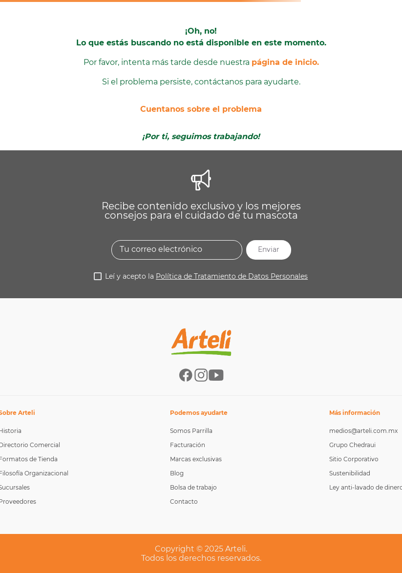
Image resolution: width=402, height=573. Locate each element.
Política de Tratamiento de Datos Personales (232, 276)
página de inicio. (285, 62)
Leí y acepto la (206, 276)
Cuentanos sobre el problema (201, 109)
